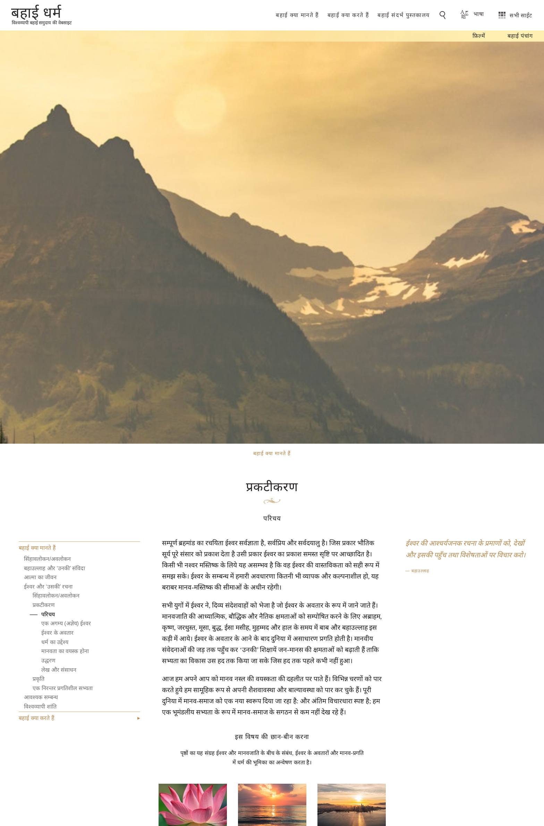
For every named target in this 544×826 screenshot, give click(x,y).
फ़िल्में (479, 36)
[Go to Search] (443, 15)
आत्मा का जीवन (40, 577)
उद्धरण (48, 660)
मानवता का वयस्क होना (64, 651)
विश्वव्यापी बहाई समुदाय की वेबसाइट (42, 22)
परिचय (48, 614)
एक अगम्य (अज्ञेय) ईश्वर (66, 623)
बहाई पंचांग (520, 36)
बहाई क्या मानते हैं (297, 15)
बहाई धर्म (36, 12)
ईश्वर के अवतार (57, 633)
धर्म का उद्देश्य (54, 642)
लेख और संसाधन (58, 670)
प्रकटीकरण (44, 605)
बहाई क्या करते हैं (348, 15)
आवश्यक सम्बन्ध (41, 697)
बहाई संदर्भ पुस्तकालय (403, 15)
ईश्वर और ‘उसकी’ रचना (48, 587)
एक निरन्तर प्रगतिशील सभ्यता (62, 688)
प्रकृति (38, 679)
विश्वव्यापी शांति (40, 707)
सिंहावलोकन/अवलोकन (47, 559)
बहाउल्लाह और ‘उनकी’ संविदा (54, 568)
